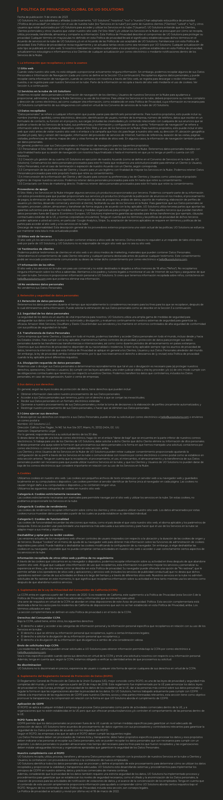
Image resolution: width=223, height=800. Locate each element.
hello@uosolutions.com (173, 259)
